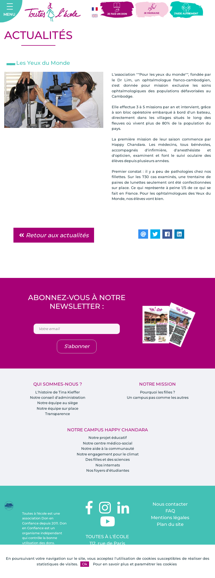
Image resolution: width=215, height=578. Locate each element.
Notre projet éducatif (107, 438)
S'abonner (76, 347)
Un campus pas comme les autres (157, 398)
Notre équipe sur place (57, 409)
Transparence (57, 414)
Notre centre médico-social (107, 444)
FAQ (170, 512)
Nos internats (107, 466)
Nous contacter (170, 505)
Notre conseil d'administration (57, 398)
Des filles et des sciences (107, 460)
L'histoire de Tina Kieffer (57, 392)
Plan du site (170, 525)
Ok (84, 564)
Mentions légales (170, 518)
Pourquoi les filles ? (157, 392)
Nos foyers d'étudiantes (107, 471)
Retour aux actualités (53, 235)
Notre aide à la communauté (108, 449)
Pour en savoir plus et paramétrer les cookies (135, 564)
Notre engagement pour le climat (107, 455)
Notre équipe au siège (57, 403)
